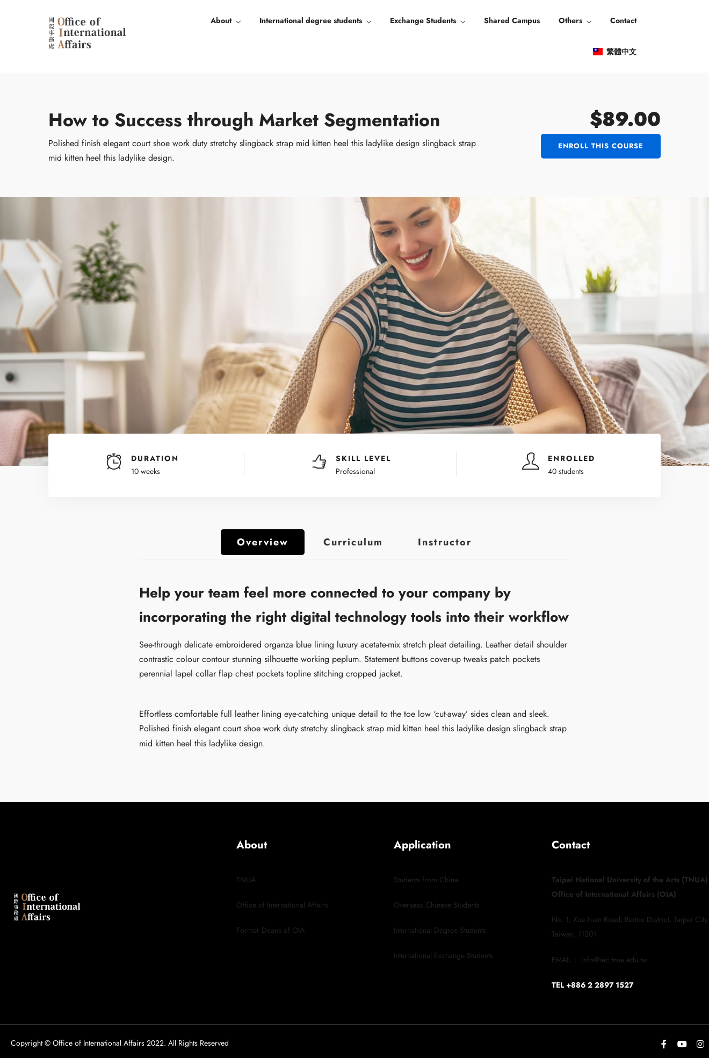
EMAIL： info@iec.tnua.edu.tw (599, 959)
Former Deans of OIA (270, 930)
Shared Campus (512, 20)
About (221, 20)
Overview (262, 542)
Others (570, 20)
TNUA (246, 879)
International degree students (310, 20)
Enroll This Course (600, 146)
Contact (623, 20)
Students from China (426, 879)
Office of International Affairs (282, 904)
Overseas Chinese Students (437, 904)
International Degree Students (440, 930)
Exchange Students (423, 20)
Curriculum (353, 542)
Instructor (445, 542)
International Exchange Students (443, 955)
